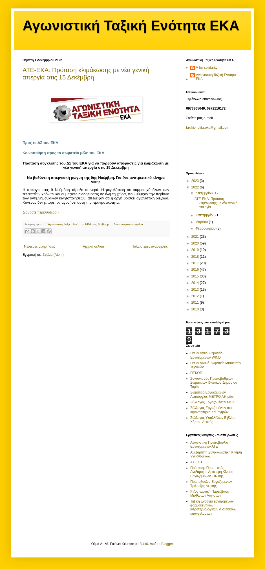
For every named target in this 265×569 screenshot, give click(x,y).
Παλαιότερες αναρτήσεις (150, 246)
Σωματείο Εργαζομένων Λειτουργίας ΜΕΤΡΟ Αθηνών (211, 394)
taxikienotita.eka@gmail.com (207, 128)
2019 (195, 250)
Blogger (167, 544)
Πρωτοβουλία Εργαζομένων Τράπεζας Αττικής (211, 484)
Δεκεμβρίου (204, 193)
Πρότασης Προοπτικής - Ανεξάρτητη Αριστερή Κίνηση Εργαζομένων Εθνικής (211, 472)
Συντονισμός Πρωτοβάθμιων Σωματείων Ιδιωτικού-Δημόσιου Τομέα (213, 383)
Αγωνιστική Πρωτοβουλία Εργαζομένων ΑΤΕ (209, 444)
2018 (195, 257)
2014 (195, 283)
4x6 (145, 544)
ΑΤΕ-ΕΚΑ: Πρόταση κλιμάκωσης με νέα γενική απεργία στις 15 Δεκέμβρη (86, 73)
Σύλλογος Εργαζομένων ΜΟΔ (212, 402)
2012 (195, 296)
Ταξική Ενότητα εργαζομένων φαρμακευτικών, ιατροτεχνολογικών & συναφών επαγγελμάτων (213, 507)
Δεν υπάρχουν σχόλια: (129, 224)
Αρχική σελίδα (93, 246)
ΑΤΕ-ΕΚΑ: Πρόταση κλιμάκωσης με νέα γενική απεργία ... (216, 203)
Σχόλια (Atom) (53, 255)
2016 (195, 270)
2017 (195, 263)
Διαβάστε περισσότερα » (41, 212)
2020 (195, 243)
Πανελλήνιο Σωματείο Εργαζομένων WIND (206, 355)
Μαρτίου (202, 222)
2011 (195, 302)
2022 (195, 187)
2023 (195, 181)
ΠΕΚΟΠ (196, 373)
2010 (195, 309)
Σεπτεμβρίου (205, 215)
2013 (195, 290)
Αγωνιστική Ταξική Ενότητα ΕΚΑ (131, 26)
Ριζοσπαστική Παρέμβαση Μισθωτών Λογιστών (209, 493)
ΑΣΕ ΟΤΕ (197, 462)
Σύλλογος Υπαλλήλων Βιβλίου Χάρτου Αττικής (212, 420)
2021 (195, 237)
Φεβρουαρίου (206, 228)
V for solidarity (206, 68)
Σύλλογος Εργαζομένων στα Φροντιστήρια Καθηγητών (211, 410)
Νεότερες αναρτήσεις (39, 246)
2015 (195, 276)
